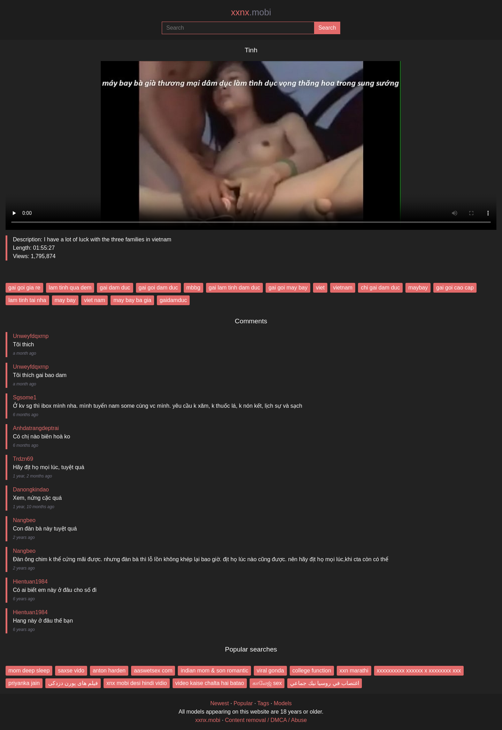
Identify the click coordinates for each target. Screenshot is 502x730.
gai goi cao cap (455, 288)
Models (283, 703)
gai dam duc (115, 288)
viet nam (94, 300)
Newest (219, 703)
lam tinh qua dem (70, 288)
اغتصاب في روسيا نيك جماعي (324, 683)
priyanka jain (24, 683)
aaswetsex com (153, 670)
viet (320, 288)
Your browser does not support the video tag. (251, 142)
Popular (243, 703)
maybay (418, 288)
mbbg (193, 288)
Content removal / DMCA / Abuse (266, 720)
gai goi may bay (287, 288)
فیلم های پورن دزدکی (73, 683)
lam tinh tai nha (27, 300)
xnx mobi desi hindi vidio (136, 683)
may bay (65, 300)
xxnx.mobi (207, 720)
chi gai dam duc (380, 288)
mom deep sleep (29, 670)
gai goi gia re (24, 288)
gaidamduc (173, 300)
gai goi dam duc (158, 288)
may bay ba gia (132, 300)
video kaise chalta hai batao (209, 683)
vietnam (342, 288)
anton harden (109, 670)
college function (311, 670)
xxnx (251, 12)
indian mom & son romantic (214, 670)
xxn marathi (354, 670)
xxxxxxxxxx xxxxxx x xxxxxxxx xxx (419, 670)
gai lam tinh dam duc (234, 288)
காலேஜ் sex (267, 683)
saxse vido (71, 670)
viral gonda (270, 670)
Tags (263, 703)
